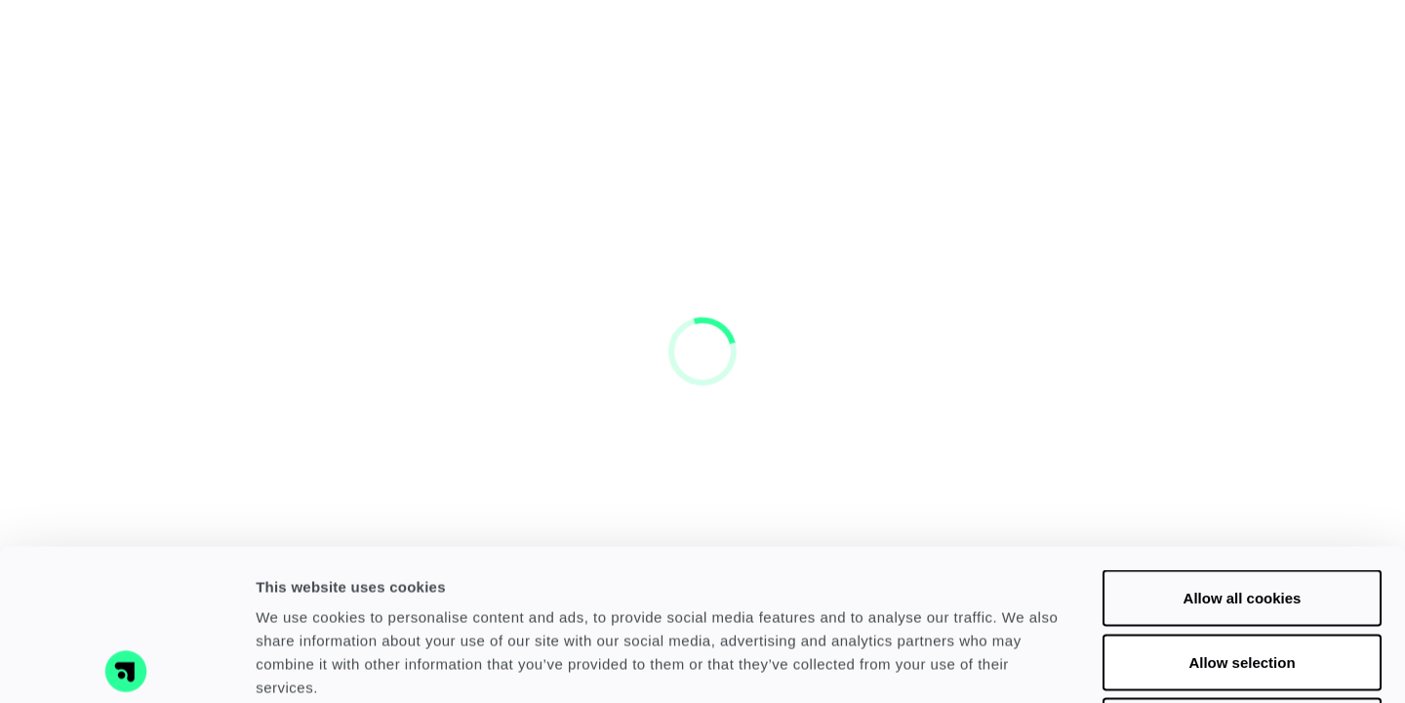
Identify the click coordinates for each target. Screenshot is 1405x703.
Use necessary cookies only (1242, 574)
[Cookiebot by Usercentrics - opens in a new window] (126, 665)
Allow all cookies (1243, 446)
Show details (1024, 664)
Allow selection (1241, 511)
